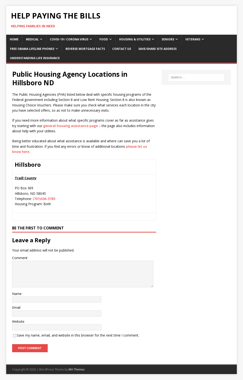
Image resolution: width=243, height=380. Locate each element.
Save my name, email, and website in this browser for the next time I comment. (78, 335)
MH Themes (76, 369)
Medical (32, 39)
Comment (20, 258)
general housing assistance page (70, 126)
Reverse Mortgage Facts (85, 49)
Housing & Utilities (134, 39)
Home (14, 39)
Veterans (192, 39)
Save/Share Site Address (157, 49)
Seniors (168, 39)
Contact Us (121, 49)
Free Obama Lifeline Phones (32, 49)
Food (103, 39)
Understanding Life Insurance (35, 58)
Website (18, 321)
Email (16, 307)
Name (17, 293)
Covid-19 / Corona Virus (69, 39)
